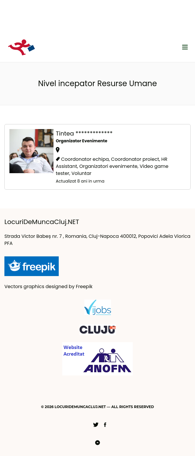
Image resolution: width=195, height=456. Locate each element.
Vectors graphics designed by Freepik (48, 286)
